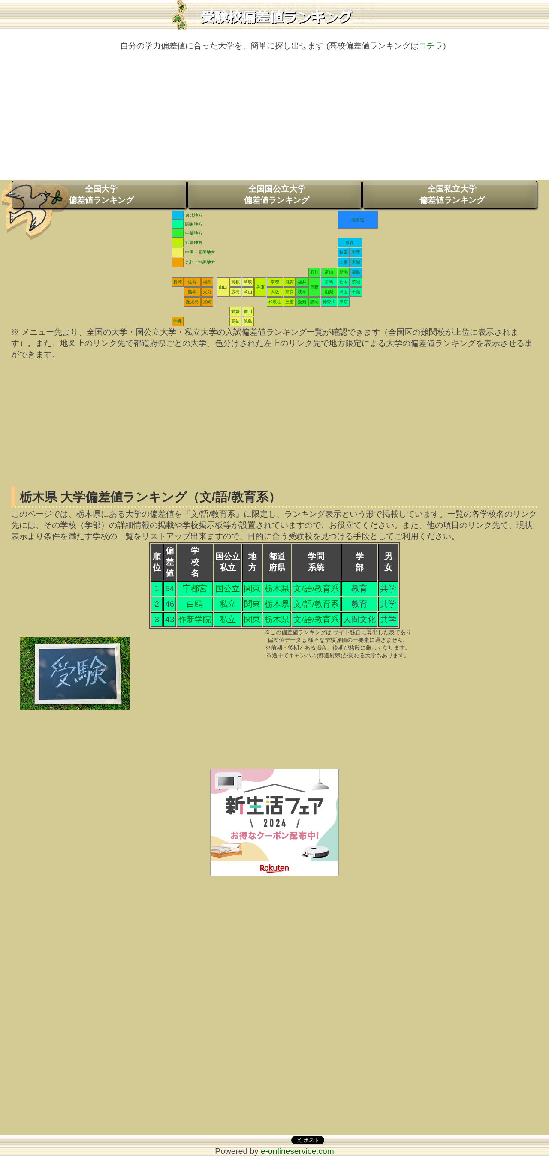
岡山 (248, 291)
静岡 (314, 301)
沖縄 (177, 321)
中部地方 (193, 233)
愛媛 (235, 311)
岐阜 (302, 291)
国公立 (227, 588)
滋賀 (289, 282)
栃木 (343, 282)
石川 (314, 272)
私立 (228, 603)
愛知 (302, 301)
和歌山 (274, 301)
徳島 (248, 321)
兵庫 (260, 287)
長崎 (177, 282)
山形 (343, 262)
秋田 (343, 252)
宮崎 (207, 301)
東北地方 (193, 215)
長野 (314, 287)
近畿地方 (193, 242)
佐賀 (192, 282)
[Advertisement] (274, 120)
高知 (235, 321)
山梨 (329, 291)
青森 (349, 242)
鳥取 (248, 282)
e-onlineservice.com (297, 1151)
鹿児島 (192, 301)
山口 (223, 287)
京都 (275, 282)
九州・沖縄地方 (200, 262)
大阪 (275, 291)
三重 (289, 301)
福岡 (207, 282)
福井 (302, 282)
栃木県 (277, 588)
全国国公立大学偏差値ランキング (276, 194)
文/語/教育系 (316, 588)
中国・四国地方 (200, 252)
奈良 (289, 291)
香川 (248, 311)
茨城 (356, 282)
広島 (235, 291)
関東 (252, 588)
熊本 (192, 291)
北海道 (357, 219)
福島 (356, 272)
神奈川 (329, 301)
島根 (235, 282)
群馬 (329, 282)
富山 (329, 272)
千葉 (356, 291)
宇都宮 (195, 588)
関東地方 (193, 224)
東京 (343, 301)
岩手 (356, 252)
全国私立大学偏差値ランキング (452, 194)
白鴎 (195, 603)
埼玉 (343, 291)
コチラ (431, 45)
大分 (207, 291)
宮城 (356, 262)
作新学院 (194, 619)
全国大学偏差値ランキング (101, 194)
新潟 (343, 272)
